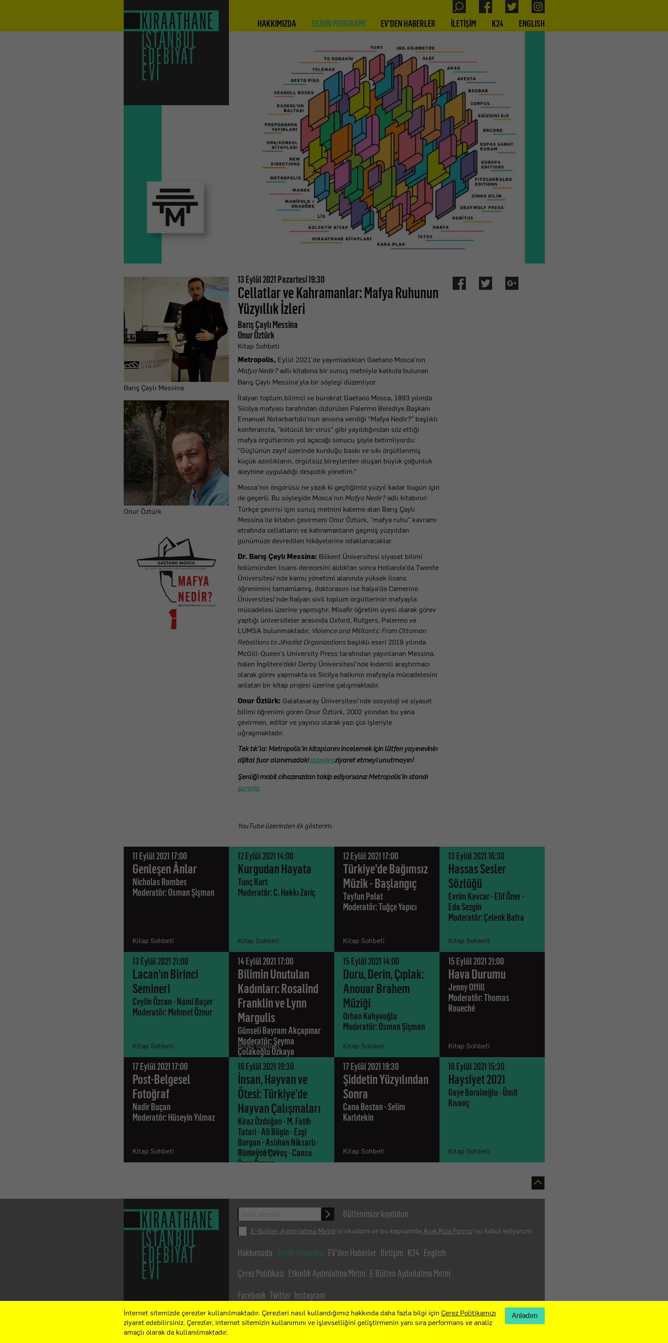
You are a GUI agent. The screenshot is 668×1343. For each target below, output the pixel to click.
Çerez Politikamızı (468, 1312)
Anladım (525, 1315)
